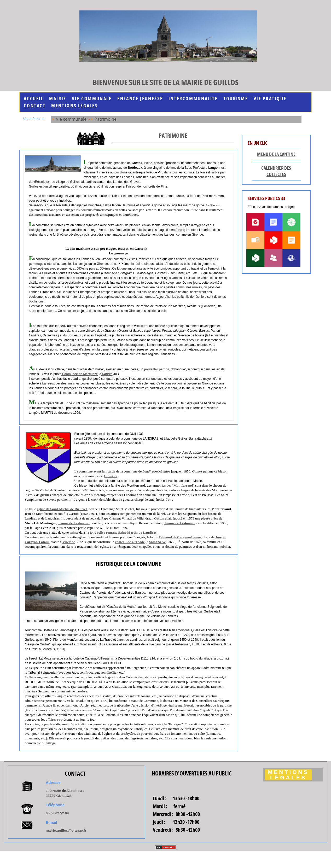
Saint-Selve (157, 542)
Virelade (68, 542)
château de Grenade (130, 542)
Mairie (57, 99)
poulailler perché (156, 369)
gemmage (36, 264)
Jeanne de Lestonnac (73, 523)
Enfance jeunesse (140, 99)
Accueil (33, 99)
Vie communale (92, 99)
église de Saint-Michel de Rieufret (62, 509)
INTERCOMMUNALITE (193, 99)
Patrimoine (106, 119)
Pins (178, 230)
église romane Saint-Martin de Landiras (126, 532)
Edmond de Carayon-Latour (180, 537)
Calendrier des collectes (276, 171)
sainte (74, 532)
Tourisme (235, 99)
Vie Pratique (270, 99)
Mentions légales (288, 774)
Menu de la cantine (276, 154)
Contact (34, 106)
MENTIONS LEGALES (74, 106)
